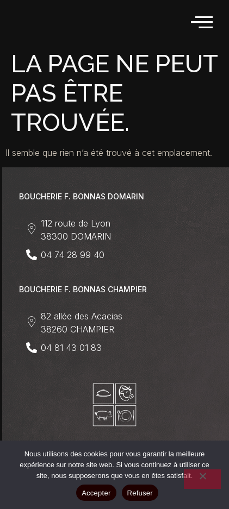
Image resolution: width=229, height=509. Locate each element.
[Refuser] (202, 479)
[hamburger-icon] (202, 22)
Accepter (96, 493)
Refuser (140, 493)
